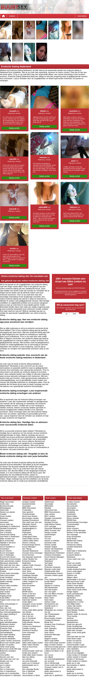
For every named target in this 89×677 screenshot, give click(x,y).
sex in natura (5, 665)
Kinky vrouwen (73, 528)
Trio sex (47, 539)
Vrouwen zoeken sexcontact (7, 521)
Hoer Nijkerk (49, 630)
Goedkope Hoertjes (30, 575)
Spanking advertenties (76, 588)
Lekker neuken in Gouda (77, 657)
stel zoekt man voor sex (9, 659)
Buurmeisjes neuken (30, 518)
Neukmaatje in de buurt (76, 579)
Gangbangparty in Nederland (29, 529)
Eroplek (3, 571)
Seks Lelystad (5, 530)
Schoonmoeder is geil (75, 645)
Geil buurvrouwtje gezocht (55, 647)
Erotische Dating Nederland (29, 562)
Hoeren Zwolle (50, 545)
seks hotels (4, 663)
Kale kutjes (48, 600)
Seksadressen (72, 622)
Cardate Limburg (29, 628)
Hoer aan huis (5, 608)
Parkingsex (26, 532)
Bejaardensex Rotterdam (54, 553)
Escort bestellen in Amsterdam (7, 548)
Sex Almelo (26, 612)
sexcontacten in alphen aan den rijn (76, 666)
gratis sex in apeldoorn (53, 675)
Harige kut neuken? (8, 590)
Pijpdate (47, 508)
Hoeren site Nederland (53, 549)
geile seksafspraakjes (8, 622)
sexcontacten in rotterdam (10, 675)
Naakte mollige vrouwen (32, 598)
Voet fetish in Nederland (9, 537)
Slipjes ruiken (72, 577)
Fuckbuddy (26, 510)
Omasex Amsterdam (52, 555)
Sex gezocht (27, 567)
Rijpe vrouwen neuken (53, 645)
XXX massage (50, 526)
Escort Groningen (7, 553)
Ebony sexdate (73, 518)
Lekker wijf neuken (74, 606)
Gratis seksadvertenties (76, 628)
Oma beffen (4, 655)
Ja (66, 314)
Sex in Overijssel (29, 618)
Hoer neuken (49, 514)
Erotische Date (6, 628)
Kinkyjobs (26, 639)
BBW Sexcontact (29, 508)
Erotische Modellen (7, 639)
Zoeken (12, 16)
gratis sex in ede (73, 663)
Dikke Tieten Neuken (30, 645)
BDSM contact (50, 520)
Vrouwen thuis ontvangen (32, 553)
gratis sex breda (73, 651)
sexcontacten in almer (31, 675)
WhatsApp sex (72, 510)
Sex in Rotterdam (7, 555)
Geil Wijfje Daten (73, 604)
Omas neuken (5, 516)
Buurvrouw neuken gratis (10, 643)
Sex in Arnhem (6, 532)
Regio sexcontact (7, 502)
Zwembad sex (28, 614)
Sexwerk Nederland (30, 551)
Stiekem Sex (5, 594)
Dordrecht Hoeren (7, 626)
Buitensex (4, 518)
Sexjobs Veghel (50, 547)
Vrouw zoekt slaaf (74, 565)
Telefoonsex (49, 502)
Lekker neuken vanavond (10, 641)
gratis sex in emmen (75, 673)
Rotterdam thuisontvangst (10, 559)
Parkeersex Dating (74, 545)
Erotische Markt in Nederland (74, 556)
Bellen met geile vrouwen (10, 569)
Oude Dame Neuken (75, 583)
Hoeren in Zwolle (73, 573)
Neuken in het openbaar (76, 532)
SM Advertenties (51, 588)
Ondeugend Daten (29, 537)
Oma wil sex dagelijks (75, 653)
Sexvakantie (72, 504)
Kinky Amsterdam (74, 537)
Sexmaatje (48, 504)
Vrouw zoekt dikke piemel (32, 610)
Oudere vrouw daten (75, 586)
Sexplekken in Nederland (10, 630)
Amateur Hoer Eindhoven (54, 624)
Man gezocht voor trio (8, 567)
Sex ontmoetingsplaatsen (10, 612)
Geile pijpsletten (28, 596)
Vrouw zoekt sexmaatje (9, 573)
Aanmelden (82, 16)
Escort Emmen (28, 555)
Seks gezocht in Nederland (50, 560)
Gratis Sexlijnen (6, 577)
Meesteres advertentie (9, 563)
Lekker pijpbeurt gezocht (77, 647)
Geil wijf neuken (50, 590)
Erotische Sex (27, 641)
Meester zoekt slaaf (52, 569)
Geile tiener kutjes (74, 639)
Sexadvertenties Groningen (28, 505)
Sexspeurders (72, 620)
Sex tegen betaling (7, 635)
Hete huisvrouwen (7, 575)
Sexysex (47, 537)
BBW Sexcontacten (52, 512)
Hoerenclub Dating (7, 535)
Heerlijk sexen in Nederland (51, 607)
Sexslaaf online (50, 596)
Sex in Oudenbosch (8, 671)
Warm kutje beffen (51, 641)
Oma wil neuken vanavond (28, 587)
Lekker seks (27, 535)
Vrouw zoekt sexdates (9, 586)
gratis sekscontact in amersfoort (52, 672)
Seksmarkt (4, 510)
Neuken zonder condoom (10, 579)
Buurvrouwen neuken (53, 618)
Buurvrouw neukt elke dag (10, 649)
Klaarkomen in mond (75, 602)
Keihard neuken (73, 608)
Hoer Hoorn (49, 632)
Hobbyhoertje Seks (52, 571)
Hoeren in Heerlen (51, 541)
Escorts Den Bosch (7, 557)
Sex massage (72, 535)
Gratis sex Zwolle (74, 563)
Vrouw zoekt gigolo (74, 571)
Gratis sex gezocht (74, 624)
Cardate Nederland (74, 547)
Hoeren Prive (49, 626)
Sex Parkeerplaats (51, 614)
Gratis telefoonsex (29, 577)
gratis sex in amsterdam (9, 673)
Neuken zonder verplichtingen (50, 534)
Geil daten (48, 563)
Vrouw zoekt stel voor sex (54, 665)
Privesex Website (7, 637)
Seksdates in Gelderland (10, 526)
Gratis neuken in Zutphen (77, 661)
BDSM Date (71, 520)
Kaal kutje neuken (29, 600)
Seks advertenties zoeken (10, 561)
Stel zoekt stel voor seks (10, 565)
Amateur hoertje (28, 502)
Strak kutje (26, 590)
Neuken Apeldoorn (29, 526)
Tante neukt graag (7, 647)
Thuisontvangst (28, 514)
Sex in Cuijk (5, 667)
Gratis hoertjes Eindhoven (32, 579)
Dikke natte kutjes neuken (32, 643)
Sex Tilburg (26, 549)
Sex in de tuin (27, 616)
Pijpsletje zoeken (73, 596)
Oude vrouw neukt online (77, 590)
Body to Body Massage (76, 530)
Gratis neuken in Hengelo (77, 655)
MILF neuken (49, 516)
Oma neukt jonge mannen (54, 643)
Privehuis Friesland (30, 630)
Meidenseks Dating (74, 541)
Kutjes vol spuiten (7, 645)
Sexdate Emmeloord (8, 528)
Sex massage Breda (30, 669)
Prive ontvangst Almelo (53, 579)
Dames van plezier (7, 512)
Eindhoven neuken (7, 624)
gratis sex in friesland (30, 663)
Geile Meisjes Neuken (75, 610)
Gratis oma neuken (30, 653)
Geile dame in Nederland (32, 569)
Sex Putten (4, 618)
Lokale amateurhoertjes (76, 569)
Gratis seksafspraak (75, 594)
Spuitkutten (71, 598)
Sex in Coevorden (7, 669)
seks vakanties (73, 649)
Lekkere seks (5, 588)
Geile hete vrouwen (74, 630)
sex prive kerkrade (29, 661)
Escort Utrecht (5, 551)
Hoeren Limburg (28, 543)
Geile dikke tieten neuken (32, 655)
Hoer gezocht (27, 512)
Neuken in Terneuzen (75, 659)
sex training (27, 659)
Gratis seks (4, 504)
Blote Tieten (49, 598)
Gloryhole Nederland (52, 528)
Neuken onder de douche (77, 614)
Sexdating (71, 512)
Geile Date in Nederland (76, 551)
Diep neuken (5, 592)
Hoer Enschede (28, 573)
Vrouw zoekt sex (6, 524)
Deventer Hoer (50, 543)
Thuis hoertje (72, 616)
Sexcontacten (72, 506)
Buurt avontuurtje (7, 541)
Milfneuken (48, 506)
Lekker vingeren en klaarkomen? (30, 582)
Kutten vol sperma (74, 641)
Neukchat (26, 637)
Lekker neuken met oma (54, 649)
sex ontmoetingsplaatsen (54, 659)
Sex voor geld (50, 592)
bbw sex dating (28, 657)
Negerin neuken (50, 639)
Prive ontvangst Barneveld (28, 634)
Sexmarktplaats (6, 632)
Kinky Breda (72, 539)
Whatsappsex (5, 508)
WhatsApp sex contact (53, 610)
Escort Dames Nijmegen (54, 557)
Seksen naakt (50, 602)
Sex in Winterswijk (51, 663)
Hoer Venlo (26, 571)
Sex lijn (47, 612)
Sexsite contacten (51, 551)
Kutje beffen (5, 598)
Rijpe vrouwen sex (7, 539)
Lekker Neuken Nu (29, 559)
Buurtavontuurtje (6, 506)
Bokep (69, 549)
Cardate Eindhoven (52, 620)
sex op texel (49, 661)
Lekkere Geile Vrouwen (31, 565)
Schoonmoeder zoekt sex (32, 651)
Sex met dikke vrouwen (53, 594)
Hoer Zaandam (50, 628)
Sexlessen (48, 583)
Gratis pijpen (27, 602)
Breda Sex (48, 622)
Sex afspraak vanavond (31, 557)
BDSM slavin (27, 592)
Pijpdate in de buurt (8, 543)
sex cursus (48, 655)
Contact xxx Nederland (31, 626)
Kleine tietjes (72, 516)
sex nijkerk (48, 657)
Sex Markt (48, 565)
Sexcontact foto (50, 510)
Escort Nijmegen (29, 547)
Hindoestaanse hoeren (53, 573)
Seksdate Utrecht (29, 524)
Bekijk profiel (14, 128)
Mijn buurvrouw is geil (75, 581)
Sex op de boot (6, 620)
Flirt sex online (72, 543)
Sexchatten (71, 508)
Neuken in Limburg (52, 586)
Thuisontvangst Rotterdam (73, 525)
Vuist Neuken (72, 612)
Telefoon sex (72, 575)
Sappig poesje (5, 596)
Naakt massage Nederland (6, 582)
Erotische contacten (52, 567)
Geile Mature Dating (52, 524)
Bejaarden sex (28, 620)
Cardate (3, 514)
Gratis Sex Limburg (8, 610)
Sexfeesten (71, 514)
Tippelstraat (4, 545)
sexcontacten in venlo (75, 675)
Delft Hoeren (27, 624)
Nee (74, 314)
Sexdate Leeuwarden (53, 518)
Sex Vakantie (49, 616)
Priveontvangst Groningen (77, 522)
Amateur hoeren (73, 502)
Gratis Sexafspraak (74, 626)
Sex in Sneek (27, 673)
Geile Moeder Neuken (31, 622)
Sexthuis (70, 618)
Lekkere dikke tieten (30, 541)
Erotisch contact (73, 553)
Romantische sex (51, 604)
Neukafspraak (72, 567)
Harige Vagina (72, 592)
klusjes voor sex (6, 661)
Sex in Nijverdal (28, 671)
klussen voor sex (7, 657)
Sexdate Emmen (51, 522)
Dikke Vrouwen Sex (52, 530)
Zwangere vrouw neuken (32, 604)
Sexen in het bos (29, 594)
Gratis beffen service (30, 539)
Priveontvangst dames (31, 545)
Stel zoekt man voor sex (32, 522)
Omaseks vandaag (74, 600)
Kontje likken (49, 581)
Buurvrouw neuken (29, 516)
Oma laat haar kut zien (76, 637)
